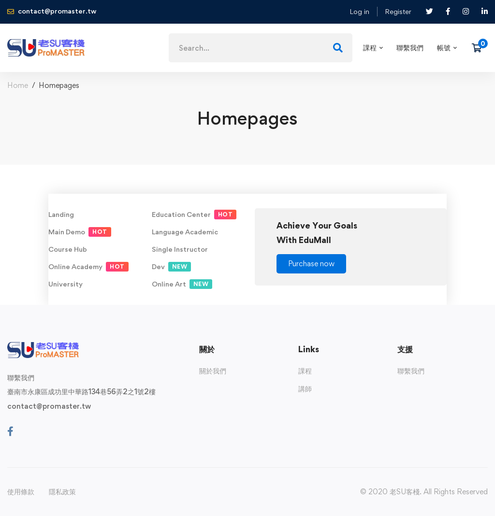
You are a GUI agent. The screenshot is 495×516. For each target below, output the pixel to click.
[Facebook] (10, 431)
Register (398, 11)
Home (17, 85)
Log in (359, 11)
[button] (311, 263)
